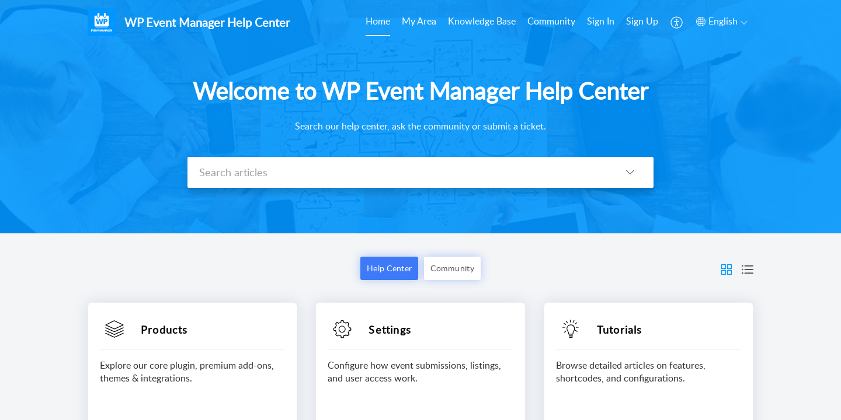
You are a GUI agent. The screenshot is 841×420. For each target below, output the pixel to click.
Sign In (600, 21)
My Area (419, 21)
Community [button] (452, 268)
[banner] (420, 116)
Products (164, 330)
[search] (397, 172)
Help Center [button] (389, 268)
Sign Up (642, 21)
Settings (390, 330)
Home (378, 21)
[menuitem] (378, 22)
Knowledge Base (482, 21)
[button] (677, 22)
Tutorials (619, 330)
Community (551, 21)
